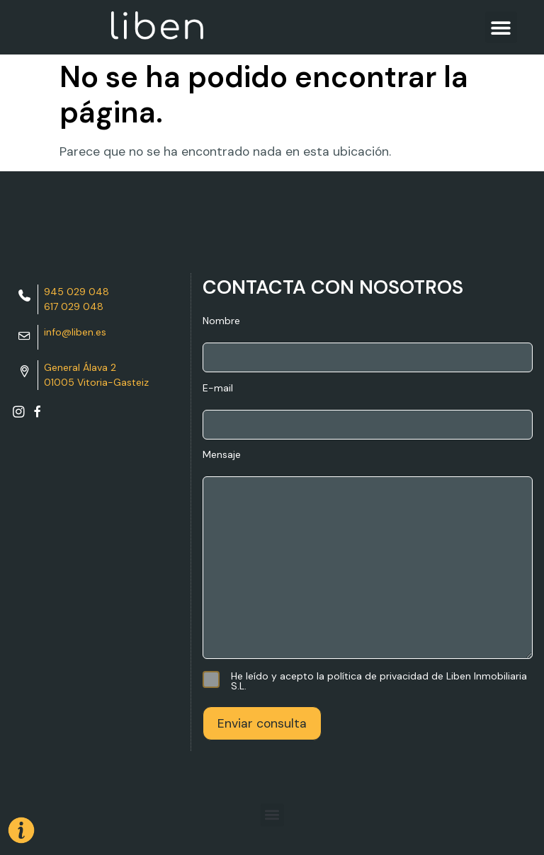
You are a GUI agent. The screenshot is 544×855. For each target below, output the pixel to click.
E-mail (368, 411)
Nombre (368, 344)
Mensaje (368, 554)
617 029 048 (73, 306)
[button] (501, 27)
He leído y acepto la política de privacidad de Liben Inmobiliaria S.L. (365, 681)
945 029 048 (76, 291)
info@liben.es (75, 332)
